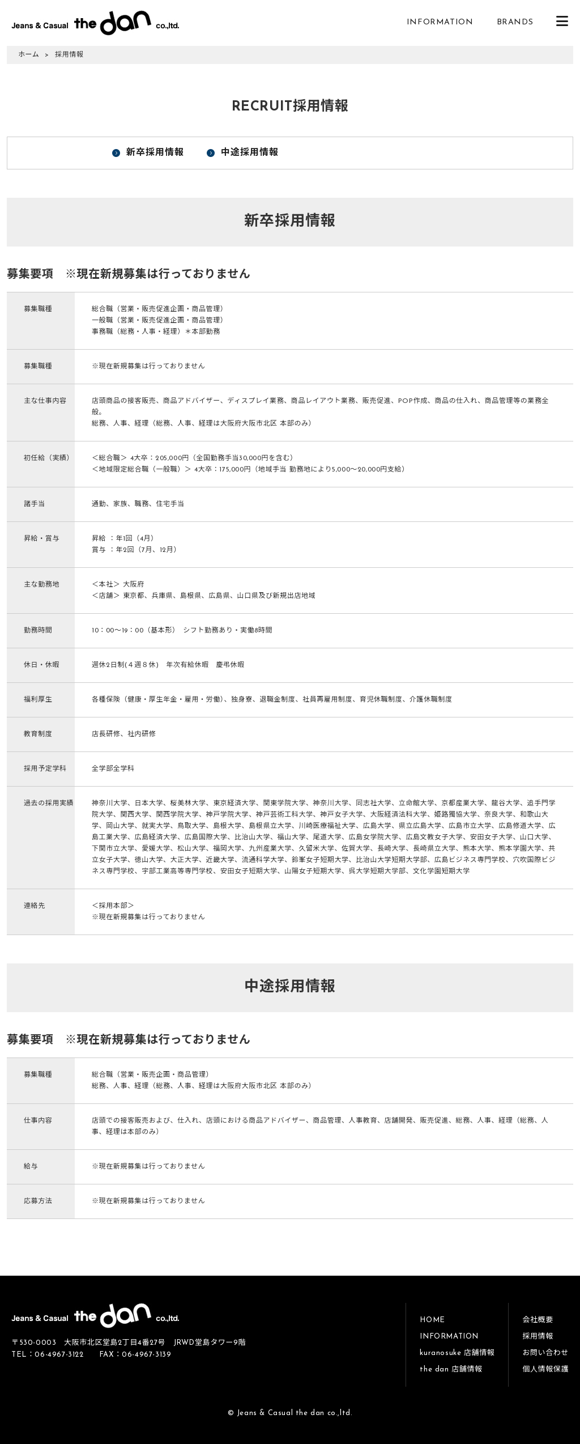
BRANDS (515, 22)
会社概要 (537, 1320)
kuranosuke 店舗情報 (457, 1353)
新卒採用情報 (155, 153)
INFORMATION (440, 22)
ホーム (28, 55)
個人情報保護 (545, 1369)
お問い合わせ (545, 1353)
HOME (432, 1320)
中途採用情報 (250, 153)
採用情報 (537, 1336)
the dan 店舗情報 (451, 1369)
